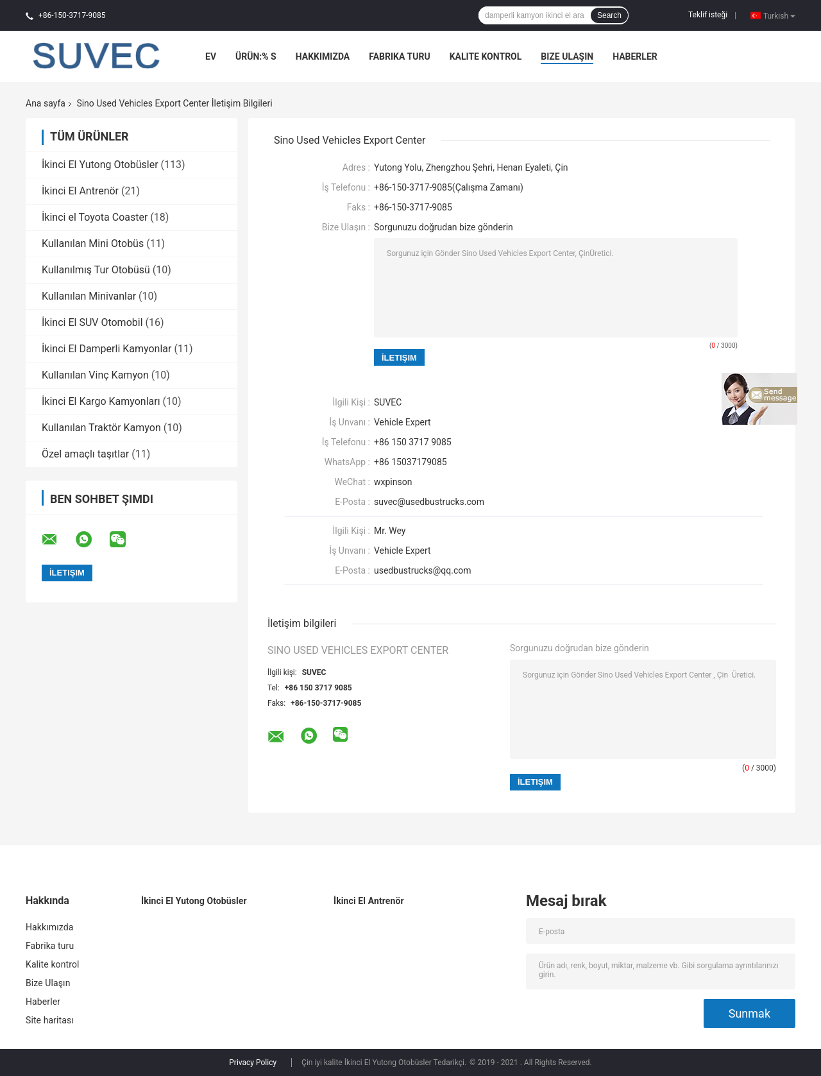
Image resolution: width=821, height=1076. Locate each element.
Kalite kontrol (486, 56)
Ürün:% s (255, 56)
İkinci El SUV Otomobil (92, 322)
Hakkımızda (323, 56)
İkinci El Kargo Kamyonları (101, 401)
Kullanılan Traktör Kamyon (101, 428)
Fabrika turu (399, 56)
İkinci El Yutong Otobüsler (100, 164)
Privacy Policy (252, 1062)
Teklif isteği (707, 14)
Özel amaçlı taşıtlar (85, 454)
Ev (210, 56)
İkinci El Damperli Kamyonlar (106, 349)
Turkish (779, 15)
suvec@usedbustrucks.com (429, 502)
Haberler (635, 56)
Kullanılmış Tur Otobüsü (96, 270)
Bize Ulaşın (567, 56)
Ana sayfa (45, 103)
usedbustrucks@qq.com (422, 570)
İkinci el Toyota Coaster (95, 217)
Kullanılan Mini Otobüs (93, 243)
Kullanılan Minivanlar (89, 296)
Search (609, 15)
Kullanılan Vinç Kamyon (95, 375)
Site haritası (50, 1020)
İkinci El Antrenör (80, 191)
